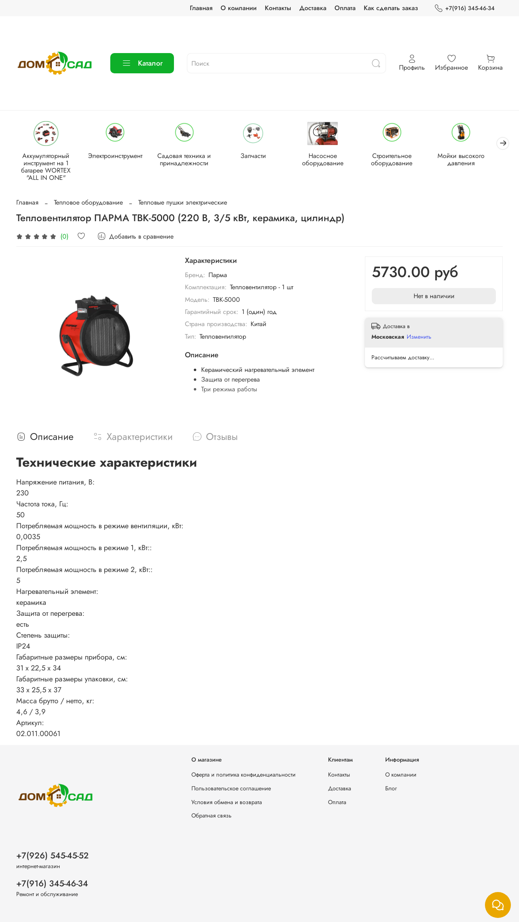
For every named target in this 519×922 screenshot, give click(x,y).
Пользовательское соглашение (231, 788)
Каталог (142, 63)
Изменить (419, 337)
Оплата (345, 8)
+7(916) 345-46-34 (464, 8)
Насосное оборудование (330, 160)
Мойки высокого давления (471, 160)
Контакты (278, 8)
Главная (201, 8)
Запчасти (259, 156)
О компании (239, 8)
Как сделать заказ (391, 8)
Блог (391, 788)
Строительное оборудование (401, 160)
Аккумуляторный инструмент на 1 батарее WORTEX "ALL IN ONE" (46, 167)
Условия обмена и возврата (226, 802)
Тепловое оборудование (88, 202)
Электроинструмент (117, 156)
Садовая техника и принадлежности (188, 160)
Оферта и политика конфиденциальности (243, 775)
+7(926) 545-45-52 (52, 855)
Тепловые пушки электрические (182, 202)
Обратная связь (211, 815)
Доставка (312, 8)
